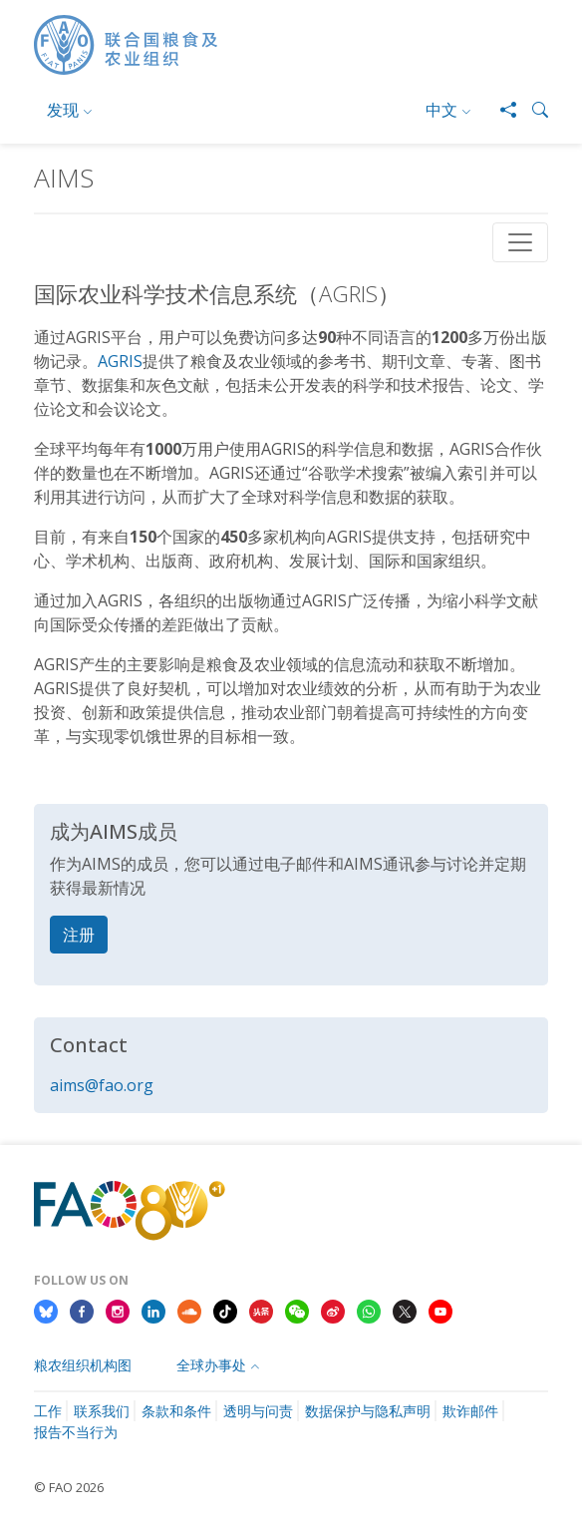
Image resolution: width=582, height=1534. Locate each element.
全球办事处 (211, 1364)
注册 (79, 935)
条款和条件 (176, 1410)
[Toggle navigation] (520, 242)
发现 (63, 110)
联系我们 (102, 1410)
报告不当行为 (76, 1431)
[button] (532, 110)
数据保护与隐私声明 (368, 1410)
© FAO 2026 (69, 1487)
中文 (441, 110)
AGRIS (120, 361)
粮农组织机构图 (83, 1364)
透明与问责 (258, 1410)
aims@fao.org (101, 1085)
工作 (48, 1410)
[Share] (500, 110)
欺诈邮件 (470, 1410)
